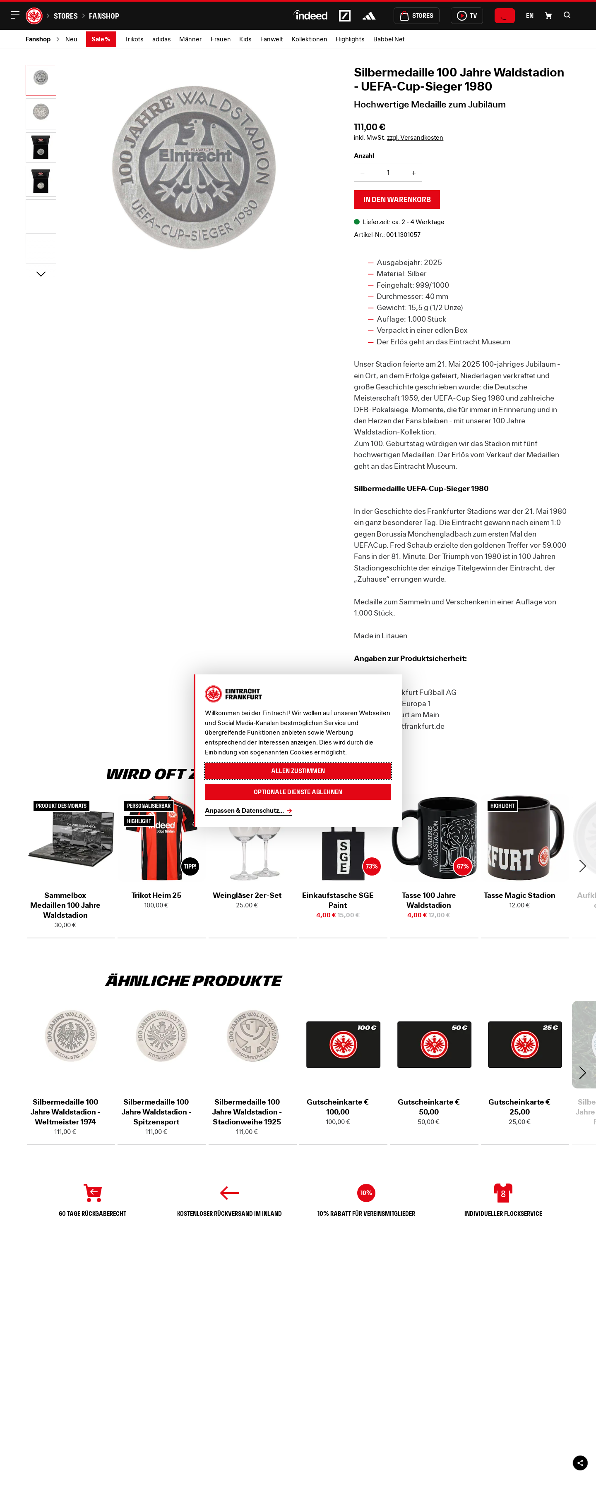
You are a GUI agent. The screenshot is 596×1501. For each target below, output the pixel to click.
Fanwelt (271, 39)
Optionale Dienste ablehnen (298, 791)
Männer (190, 39)
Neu (71, 39)
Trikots (134, 39)
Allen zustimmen (298, 770)
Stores (66, 16)
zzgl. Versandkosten (415, 137)
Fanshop (104, 16)
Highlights (350, 39)
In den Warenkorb (397, 199)
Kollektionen (309, 39)
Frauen (221, 39)
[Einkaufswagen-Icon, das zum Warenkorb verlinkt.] (548, 15)
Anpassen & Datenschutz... (244, 810)
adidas (161, 39)
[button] (567, 15)
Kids (245, 39)
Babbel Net (389, 39)
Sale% (101, 39)
